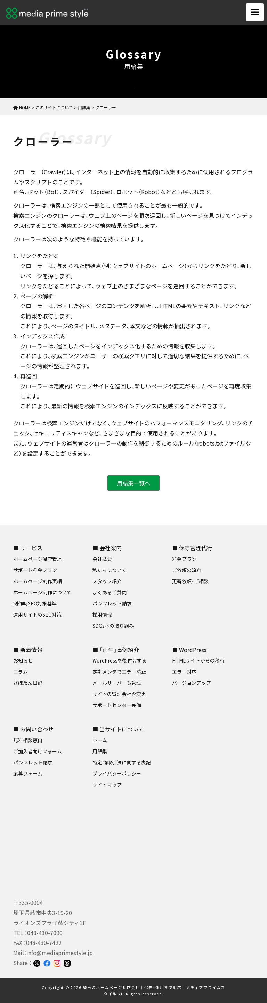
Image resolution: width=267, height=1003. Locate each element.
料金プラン (184, 558)
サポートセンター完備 (116, 704)
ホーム (99, 740)
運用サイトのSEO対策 (37, 614)
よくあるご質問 (109, 592)
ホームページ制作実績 (37, 581)
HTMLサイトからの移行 (198, 660)
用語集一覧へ (133, 483)
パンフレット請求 (112, 603)
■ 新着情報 (27, 649)
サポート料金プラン (35, 570)
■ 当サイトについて (118, 729)
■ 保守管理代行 (192, 548)
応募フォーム (27, 773)
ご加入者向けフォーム (37, 751)
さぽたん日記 (27, 682)
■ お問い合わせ (33, 729)
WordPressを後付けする (119, 660)
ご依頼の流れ (186, 570)
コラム (20, 671)
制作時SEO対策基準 (35, 603)
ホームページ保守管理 (37, 558)
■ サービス (27, 548)
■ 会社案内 (107, 548)
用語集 (99, 751)
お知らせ (23, 660)
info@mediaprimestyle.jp (59, 952)
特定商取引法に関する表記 (121, 762)
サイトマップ (107, 784)
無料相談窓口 (27, 740)
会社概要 (102, 558)
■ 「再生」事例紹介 (115, 649)
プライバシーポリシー (116, 773)
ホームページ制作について (42, 592)
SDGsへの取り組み (113, 625)
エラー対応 (184, 671)
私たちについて (109, 570)
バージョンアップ (191, 682)
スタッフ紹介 (107, 581)
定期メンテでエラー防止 (119, 671)
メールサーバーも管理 (116, 682)
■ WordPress (189, 649)
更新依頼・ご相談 (190, 581)
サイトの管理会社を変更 (119, 693)
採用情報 (102, 614)
